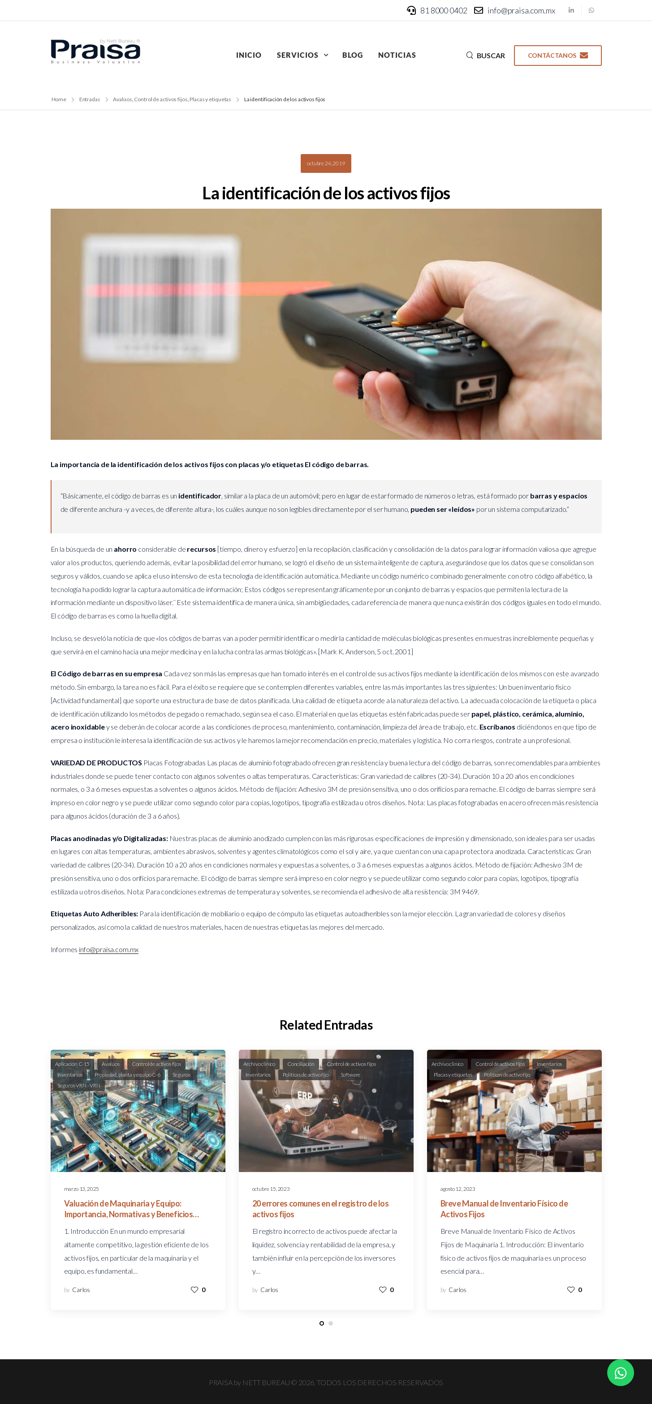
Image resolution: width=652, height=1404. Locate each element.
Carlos (81, 1289)
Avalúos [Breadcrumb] (122, 99)
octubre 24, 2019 (326, 163)
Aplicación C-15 (72, 1064)
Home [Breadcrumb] (59, 99)
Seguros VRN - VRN (78, 1085)
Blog (352, 55)
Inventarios (69, 1074)
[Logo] (95, 52)
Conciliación (301, 1064)
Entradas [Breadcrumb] (89, 99)
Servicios (298, 55)
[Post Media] (138, 1111)
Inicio (249, 55)
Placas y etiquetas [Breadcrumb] (210, 99)
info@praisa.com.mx (108, 949)
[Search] (485, 55)
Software (351, 1074)
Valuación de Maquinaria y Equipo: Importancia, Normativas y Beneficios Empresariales (128, 1213)
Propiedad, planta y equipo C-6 (127, 1074)
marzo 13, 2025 (81, 1188)
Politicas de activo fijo (305, 1074)
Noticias (397, 55)
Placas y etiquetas (453, 1074)
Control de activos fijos (156, 1064)
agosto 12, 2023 (458, 1188)
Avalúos (111, 1064)
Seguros (181, 1074)
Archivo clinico (259, 1064)
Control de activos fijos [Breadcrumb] (160, 99)
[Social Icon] (571, 10)
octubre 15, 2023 (271, 1188)
